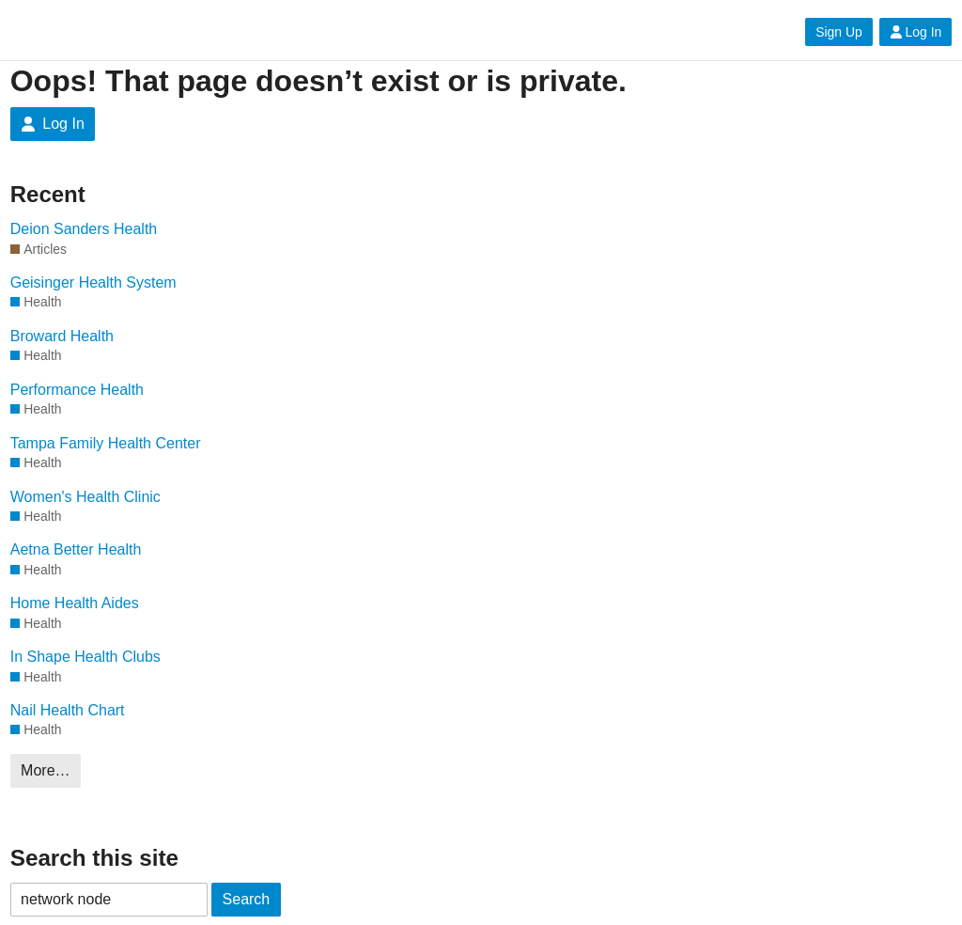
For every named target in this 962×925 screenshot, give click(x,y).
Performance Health (77, 390)
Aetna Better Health (76, 549)
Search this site (94, 857)
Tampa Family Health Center (105, 443)
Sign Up (838, 31)
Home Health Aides (74, 603)
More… (45, 770)
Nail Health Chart (67, 710)
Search (247, 899)
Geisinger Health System (93, 282)
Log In (916, 31)
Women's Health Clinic (85, 497)
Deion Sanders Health (84, 229)
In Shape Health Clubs (85, 657)
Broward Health (62, 336)
